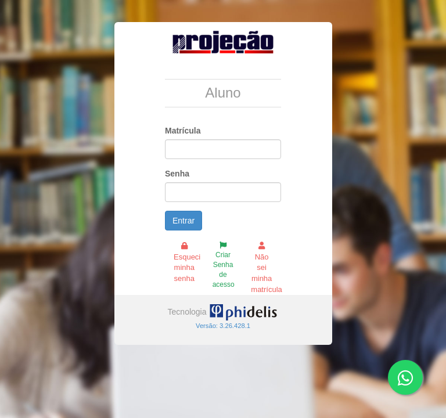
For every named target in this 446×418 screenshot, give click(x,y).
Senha (177, 173)
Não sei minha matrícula (266, 267)
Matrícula (182, 130)
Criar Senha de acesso (224, 265)
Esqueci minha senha (187, 262)
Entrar (183, 220)
